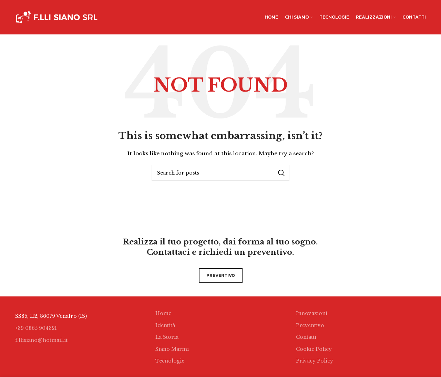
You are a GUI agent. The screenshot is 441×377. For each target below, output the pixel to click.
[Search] (220, 173)
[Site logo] (56, 17)
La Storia (166, 337)
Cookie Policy (314, 349)
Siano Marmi (172, 349)
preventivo (220, 275)
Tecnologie (169, 361)
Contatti (306, 337)
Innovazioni (311, 313)
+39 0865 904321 (36, 328)
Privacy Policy (314, 361)
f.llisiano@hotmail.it (41, 340)
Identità (165, 325)
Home (163, 313)
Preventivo (310, 325)
